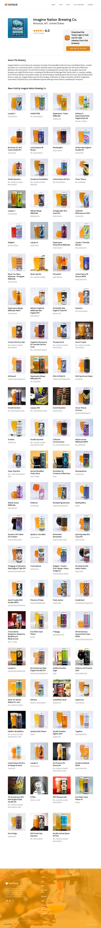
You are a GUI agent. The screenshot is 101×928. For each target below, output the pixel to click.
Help (42, 901)
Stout (54, 476)
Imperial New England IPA (16, 379)
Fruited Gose (79, 474)
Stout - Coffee (34, 476)
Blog (68, 4)
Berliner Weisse (13, 245)
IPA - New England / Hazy (16, 411)
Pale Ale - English (81, 121)
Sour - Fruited (12, 642)
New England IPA (81, 248)
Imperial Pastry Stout (15, 540)
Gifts (61, 4)
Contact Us (45, 905)
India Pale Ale (12, 116)
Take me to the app (78, 48)
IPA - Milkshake (80, 182)
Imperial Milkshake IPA (82, 413)
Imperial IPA (57, 119)
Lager (55, 673)
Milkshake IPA (34, 216)
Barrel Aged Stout (81, 673)
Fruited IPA (79, 379)
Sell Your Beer (79, 4)
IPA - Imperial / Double (37, 277)
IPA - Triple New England (38, 350)
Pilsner (77, 506)
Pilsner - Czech (35, 800)
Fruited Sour (34, 569)
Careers (90, 4)
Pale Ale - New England (38, 703)
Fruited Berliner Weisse (60, 574)
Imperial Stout (57, 411)
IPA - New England (36, 116)
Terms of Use (45, 914)
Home (53, 4)
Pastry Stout (79, 571)
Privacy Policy (46, 909)
